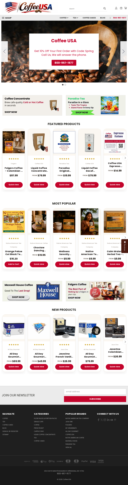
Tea (75, 18)
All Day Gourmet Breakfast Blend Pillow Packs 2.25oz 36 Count (89, 355)
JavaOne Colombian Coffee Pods (114, 350)
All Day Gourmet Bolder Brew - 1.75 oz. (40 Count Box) (13, 355)
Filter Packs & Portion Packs (45, 418)
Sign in (5, 431)
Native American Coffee (74, 438)
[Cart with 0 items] (125, 8)
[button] (64, 63)
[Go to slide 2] (4, 51)
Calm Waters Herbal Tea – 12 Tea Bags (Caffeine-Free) (115, 253)
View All (68, 447)
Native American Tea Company (77, 418)
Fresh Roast (39, 428)
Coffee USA (69, 434)
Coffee (64, 18)
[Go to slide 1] (63, 84)
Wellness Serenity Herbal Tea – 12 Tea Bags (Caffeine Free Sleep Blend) (64, 253)
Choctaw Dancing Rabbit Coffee (38, 249)
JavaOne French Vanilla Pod (64, 355)
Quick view (14, 184)
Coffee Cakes (89, 18)
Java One (69, 422)
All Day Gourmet (72, 431)
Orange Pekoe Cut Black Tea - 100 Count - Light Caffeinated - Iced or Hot (13, 253)
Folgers (68, 425)
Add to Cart (13, 264)
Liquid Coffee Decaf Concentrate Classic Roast (89, 169)
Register (14, 431)
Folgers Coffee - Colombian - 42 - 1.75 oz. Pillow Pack (14, 169)
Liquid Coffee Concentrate (44, 434)
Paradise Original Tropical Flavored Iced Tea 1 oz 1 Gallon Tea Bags (64, 169)
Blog (102, 18)
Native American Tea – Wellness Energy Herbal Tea (89, 253)
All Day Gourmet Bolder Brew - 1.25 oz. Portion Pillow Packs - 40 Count (39, 355)
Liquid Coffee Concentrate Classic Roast (39, 169)
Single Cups (38, 422)
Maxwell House (71, 441)
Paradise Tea (70, 444)
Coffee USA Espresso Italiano (115, 165)
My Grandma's (71, 428)
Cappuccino (39, 431)
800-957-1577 (119, 18)
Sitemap (5, 434)
